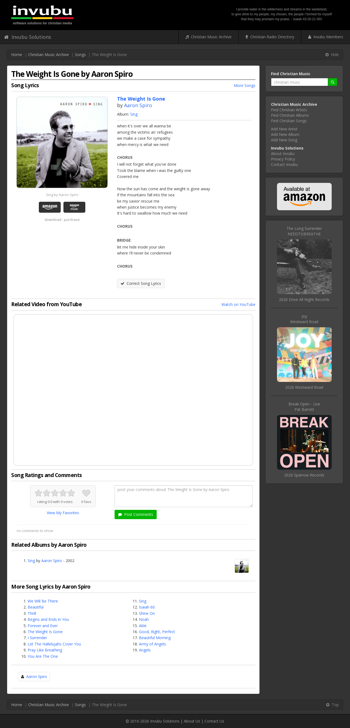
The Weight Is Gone (45, 631)
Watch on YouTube (238, 304)
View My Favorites (63, 512)
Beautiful (35, 607)
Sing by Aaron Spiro (62, 194)
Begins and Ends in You (48, 619)
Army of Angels (152, 644)
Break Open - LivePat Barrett (304, 406)
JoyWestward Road (304, 319)
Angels (145, 650)
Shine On (147, 613)
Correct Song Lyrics (141, 283)
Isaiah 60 (147, 607)
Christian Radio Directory (270, 36)
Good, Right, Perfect (157, 631)
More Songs (244, 85)
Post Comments (135, 514)
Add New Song (284, 139)
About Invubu (282, 153)
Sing (134, 114)
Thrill (32, 613)
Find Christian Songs (289, 120)
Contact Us (214, 721)
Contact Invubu (284, 164)
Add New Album (285, 134)
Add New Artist (284, 128)
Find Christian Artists (289, 109)
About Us (192, 721)
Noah (144, 619)
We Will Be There (43, 601)
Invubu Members (325, 36)
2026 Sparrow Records (304, 475)
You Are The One (43, 656)
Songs (80, 54)
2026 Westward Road (304, 387)
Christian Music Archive (208, 36)
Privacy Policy (283, 159)
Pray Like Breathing (45, 650)
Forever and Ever (43, 625)
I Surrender (37, 637)
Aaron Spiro (138, 105)
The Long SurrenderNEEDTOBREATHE (304, 231)
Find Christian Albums (290, 115)
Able (143, 625)
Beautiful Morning (155, 637)
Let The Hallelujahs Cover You (54, 644)
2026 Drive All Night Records (304, 299)
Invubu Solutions (27, 37)
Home (16, 54)
